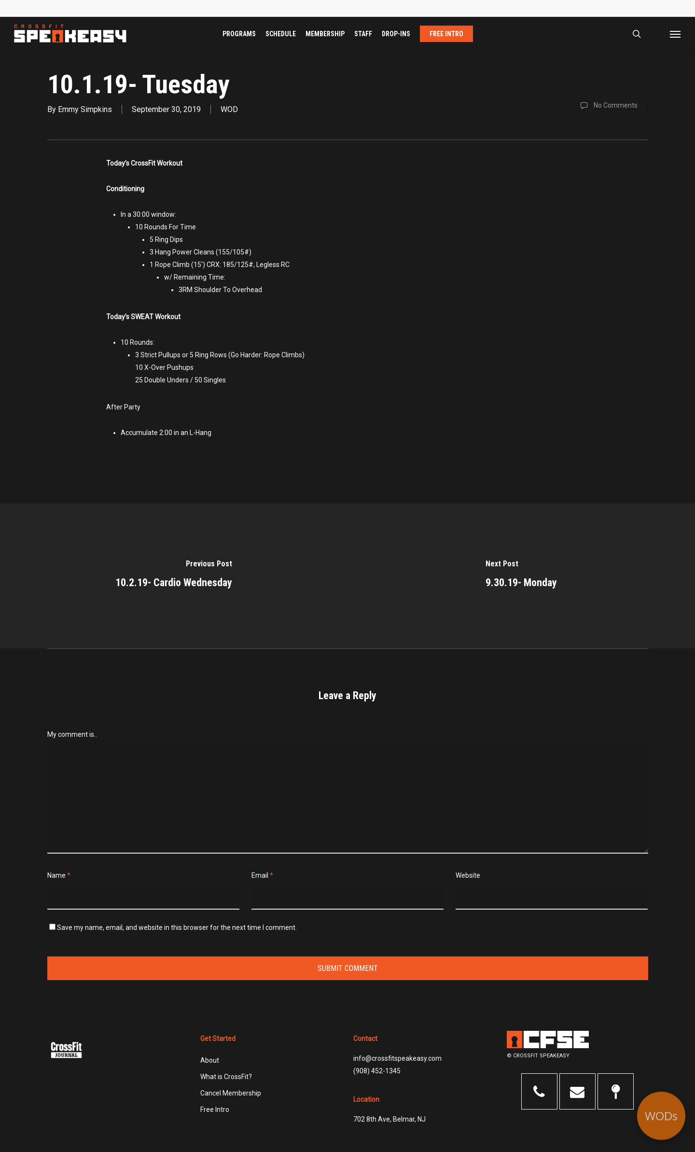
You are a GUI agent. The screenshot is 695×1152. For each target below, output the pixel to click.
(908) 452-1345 (377, 1071)
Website (468, 875)
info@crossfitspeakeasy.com (397, 1058)
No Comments (607, 105)
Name (58, 875)
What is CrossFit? (226, 1077)
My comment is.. (72, 734)
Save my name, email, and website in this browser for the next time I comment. (177, 927)
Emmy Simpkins (85, 109)
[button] (675, 34)
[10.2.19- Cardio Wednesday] (174, 576)
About (209, 1060)
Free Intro (214, 1109)
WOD (229, 109)
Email (262, 875)
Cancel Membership (230, 1093)
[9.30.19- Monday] (521, 576)
